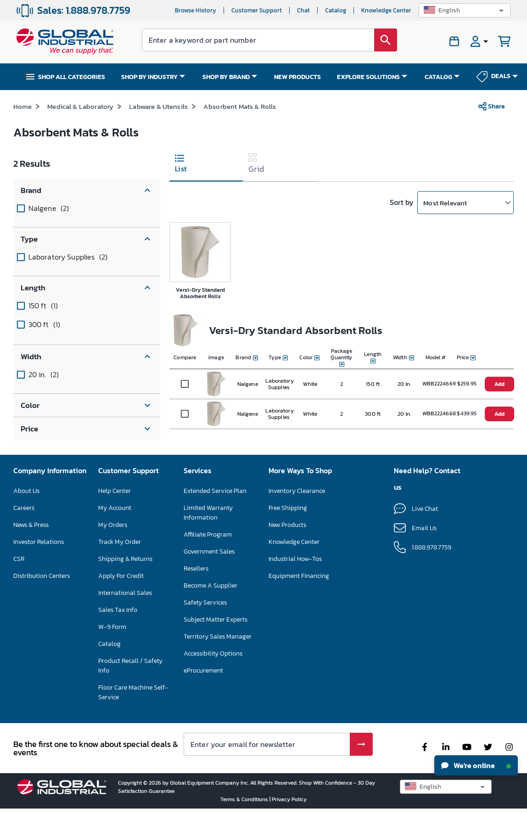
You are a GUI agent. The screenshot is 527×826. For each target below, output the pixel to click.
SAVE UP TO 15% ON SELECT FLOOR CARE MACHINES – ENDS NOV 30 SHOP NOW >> (234, 98)
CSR (18, 576)
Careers (23, 525)
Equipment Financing (299, 593)
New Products (287, 542)
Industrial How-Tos (295, 576)
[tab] (206, 181)
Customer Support (256, 10)
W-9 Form (112, 644)
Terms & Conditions (244, 816)
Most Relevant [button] (445, 219)
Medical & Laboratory (80, 123)
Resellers (196, 585)
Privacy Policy (289, 816)
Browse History (195, 10)
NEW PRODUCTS (297, 77)
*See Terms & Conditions (395, 98)
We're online (476, 765)
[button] (464, 10)
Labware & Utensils (158, 123)
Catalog (335, 10)
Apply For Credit (121, 593)
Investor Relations (38, 559)
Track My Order (119, 559)
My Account (114, 525)
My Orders (112, 542)
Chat (303, 10)
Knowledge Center (386, 10)
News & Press (31, 542)
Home (22, 123)
